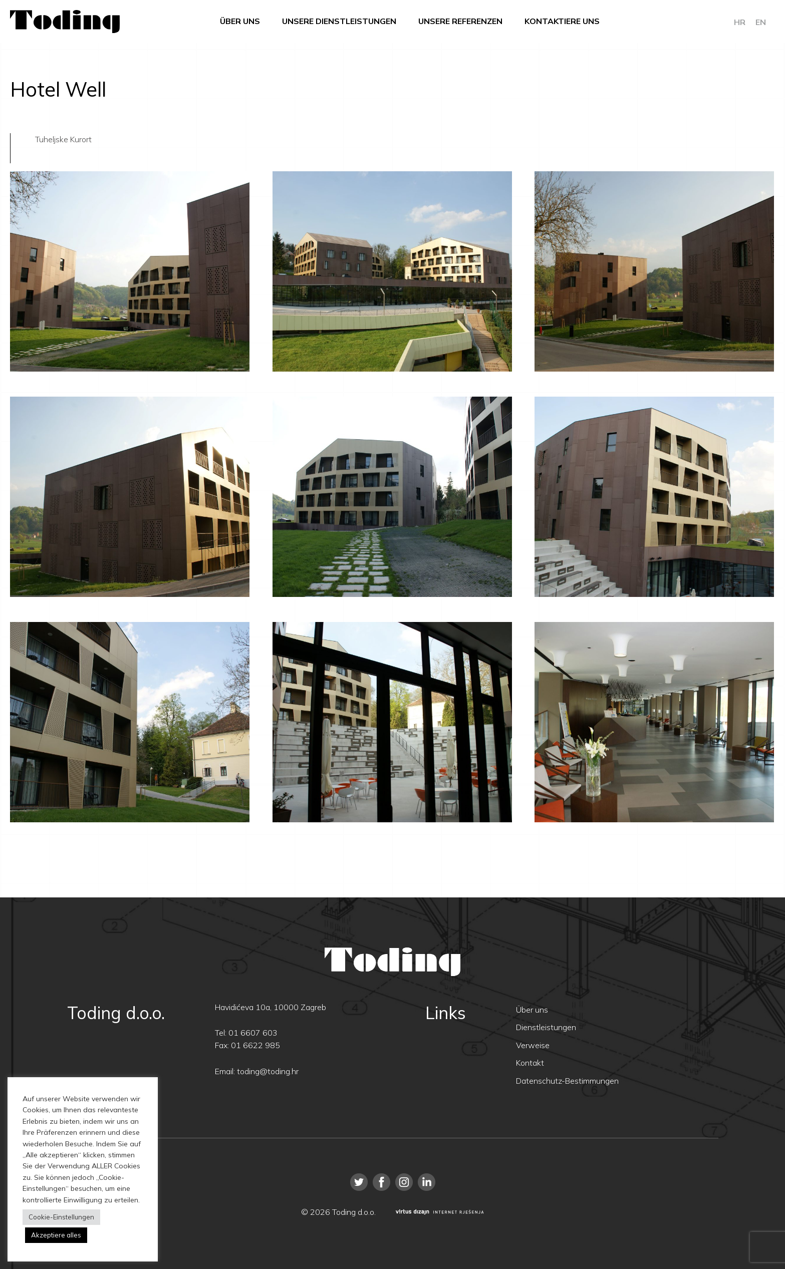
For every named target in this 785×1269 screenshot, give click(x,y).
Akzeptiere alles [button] (56, 1235)
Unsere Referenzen (460, 21)
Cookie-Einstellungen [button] (61, 1217)
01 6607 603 (253, 1033)
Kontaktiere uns (562, 21)
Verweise (533, 1045)
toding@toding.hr (268, 1071)
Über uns (240, 21)
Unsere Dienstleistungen (339, 21)
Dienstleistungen (546, 1027)
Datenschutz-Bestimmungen (567, 1081)
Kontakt (530, 1063)
